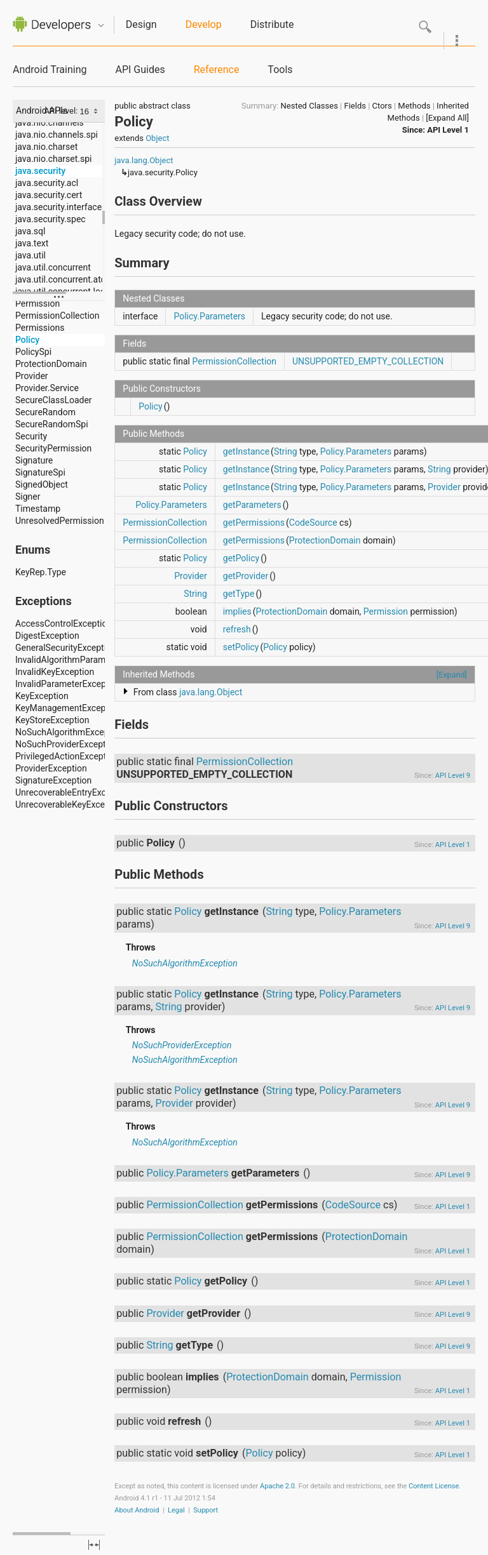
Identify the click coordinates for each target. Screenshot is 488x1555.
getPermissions (254, 522)
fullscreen (94, 1544)
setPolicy (241, 647)
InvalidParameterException (68, 684)
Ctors (382, 105)
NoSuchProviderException (66, 744)
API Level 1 (448, 130)
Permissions (39, 328)
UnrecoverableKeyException (70, 804)
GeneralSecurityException (65, 648)
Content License (434, 1486)
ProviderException (51, 768)
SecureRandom (45, 412)
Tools (280, 69)
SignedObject (41, 484)
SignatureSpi (40, 472)
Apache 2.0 (277, 1486)
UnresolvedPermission (59, 521)
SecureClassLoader (53, 400)
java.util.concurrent (53, 267)
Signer (27, 496)
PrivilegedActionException (66, 756)
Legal (176, 1510)
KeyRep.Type (40, 572)
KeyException (42, 696)
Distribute (272, 24)
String (285, 451)
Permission (37, 303)
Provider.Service (47, 388)
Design (141, 24)
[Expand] (452, 674)
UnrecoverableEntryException (73, 792)
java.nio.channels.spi (56, 135)
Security (31, 436)
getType (239, 594)
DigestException (47, 636)
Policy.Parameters (209, 316)
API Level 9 (452, 775)
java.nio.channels (49, 122)
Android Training (49, 69)
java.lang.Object (143, 160)
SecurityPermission (53, 448)
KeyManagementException (68, 708)
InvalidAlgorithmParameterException (87, 660)
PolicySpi (33, 352)
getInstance (246, 451)
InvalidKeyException (54, 672)
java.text (31, 243)
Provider (31, 376)
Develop (204, 24)
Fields (355, 105)
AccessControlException (63, 623)
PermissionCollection (57, 315)
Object (157, 138)
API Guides (140, 69)
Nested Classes (309, 105)
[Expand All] (447, 118)
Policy (27, 340)
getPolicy (241, 558)
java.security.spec (50, 219)
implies (237, 611)
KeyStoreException (52, 720)
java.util (30, 255)
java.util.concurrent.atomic (68, 279)
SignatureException (53, 780)
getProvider (245, 576)
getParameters (252, 505)
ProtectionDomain (51, 364)
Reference (217, 69)
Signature (34, 460)
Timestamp (37, 509)
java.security (40, 171)
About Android (136, 1510)
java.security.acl (46, 183)
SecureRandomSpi (51, 424)
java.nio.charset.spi (53, 159)
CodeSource (313, 522)
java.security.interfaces (60, 207)
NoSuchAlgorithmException (69, 732)
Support (205, 1510)
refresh (237, 629)
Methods (414, 105)
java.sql (30, 231)
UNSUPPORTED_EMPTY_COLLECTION (368, 361)
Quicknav (101, 25)
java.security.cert (48, 195)
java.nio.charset (46, 147)
